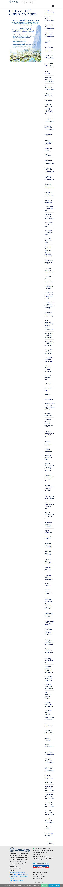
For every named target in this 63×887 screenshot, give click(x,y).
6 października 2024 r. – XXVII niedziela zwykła (49, 804)
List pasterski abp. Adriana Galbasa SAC (48, 678)
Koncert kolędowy (47, 584)
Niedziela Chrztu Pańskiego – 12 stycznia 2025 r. (49, 622)
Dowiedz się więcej (54, 885)
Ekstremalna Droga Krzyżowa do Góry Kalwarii (49, 496)
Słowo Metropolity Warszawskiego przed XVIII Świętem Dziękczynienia (49, 324)
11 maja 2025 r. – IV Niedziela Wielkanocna (49, 351)
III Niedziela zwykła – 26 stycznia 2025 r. (49, 577)
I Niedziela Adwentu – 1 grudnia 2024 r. (49, 704)
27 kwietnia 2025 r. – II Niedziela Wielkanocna (48, 368)
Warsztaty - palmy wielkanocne (48, 443)
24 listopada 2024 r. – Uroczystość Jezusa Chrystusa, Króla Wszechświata (49, 715)
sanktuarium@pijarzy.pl (17, 872)
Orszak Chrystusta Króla (49, 745)
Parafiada (13, 883)
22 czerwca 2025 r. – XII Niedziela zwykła (49, 270)
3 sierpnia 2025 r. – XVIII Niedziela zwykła (49, 194)
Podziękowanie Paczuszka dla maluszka (49, 614)
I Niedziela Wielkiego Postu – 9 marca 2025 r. (49, 515)
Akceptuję (44, 885)
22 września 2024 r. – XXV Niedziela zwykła (49, 820)
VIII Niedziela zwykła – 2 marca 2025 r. (48, 524)
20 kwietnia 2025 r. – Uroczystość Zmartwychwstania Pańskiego (50, 406)
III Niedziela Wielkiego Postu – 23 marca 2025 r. (49, 477)
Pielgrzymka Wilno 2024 (48, 828)
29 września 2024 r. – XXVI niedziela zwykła (49, 812)
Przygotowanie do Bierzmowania (49, 49)
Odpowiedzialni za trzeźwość (49, 201)
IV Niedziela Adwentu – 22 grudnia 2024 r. (49, 650)
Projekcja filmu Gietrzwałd (49, 538)
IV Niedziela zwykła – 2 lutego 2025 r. (48, 569)
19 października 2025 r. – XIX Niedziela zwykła (49, 34)
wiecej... (50, 843)
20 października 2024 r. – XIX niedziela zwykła (49, 788)
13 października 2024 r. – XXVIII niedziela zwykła (49, 796)
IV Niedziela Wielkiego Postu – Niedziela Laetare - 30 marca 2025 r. (49, 467)
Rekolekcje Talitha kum (48, 739)
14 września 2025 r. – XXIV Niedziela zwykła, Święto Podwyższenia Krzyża (49, 109)
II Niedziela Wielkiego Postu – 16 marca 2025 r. (49, 505)
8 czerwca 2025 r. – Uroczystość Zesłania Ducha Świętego (49, 295)
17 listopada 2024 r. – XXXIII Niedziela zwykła (49, 732)
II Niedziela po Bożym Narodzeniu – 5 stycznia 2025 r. (49, 631)
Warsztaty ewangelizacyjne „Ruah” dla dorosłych (49, 487)
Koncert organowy (47, 72)
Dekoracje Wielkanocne (48, 450)
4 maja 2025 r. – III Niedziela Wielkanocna (49, 359)
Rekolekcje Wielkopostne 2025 (48, 457)
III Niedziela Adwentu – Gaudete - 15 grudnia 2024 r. (49, 669)
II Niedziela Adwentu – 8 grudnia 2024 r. (49, 686)
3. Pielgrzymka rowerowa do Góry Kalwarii (49, 835)
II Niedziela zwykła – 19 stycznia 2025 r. (49, 591)
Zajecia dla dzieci (48, 42)
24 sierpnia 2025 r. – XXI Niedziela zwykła (49, 170)
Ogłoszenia (48, 384)
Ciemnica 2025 (49, 399)
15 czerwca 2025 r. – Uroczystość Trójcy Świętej (48, 279)
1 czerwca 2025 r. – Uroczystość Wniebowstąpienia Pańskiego (50, 305)
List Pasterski (48, 100)
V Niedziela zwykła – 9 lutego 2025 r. (48, 561)
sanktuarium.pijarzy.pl (20, 874)
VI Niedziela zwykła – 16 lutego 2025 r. (48, 553)
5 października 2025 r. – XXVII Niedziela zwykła (49, 65)
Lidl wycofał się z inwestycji (49, 287)
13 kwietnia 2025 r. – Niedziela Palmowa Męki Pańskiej (49, 423)
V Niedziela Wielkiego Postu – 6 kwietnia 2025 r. (49, 434)
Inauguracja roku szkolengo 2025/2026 (49, 142)
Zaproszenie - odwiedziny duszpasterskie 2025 (49, 659)
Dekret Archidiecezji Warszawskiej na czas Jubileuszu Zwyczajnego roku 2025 (48, 603)
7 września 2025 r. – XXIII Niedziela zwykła (49, 119)
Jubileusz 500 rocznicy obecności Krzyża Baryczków (48, 152)
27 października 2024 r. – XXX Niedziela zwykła (49, 768)
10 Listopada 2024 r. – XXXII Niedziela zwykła (49, 752)
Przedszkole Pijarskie (17, 881)
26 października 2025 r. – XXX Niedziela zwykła (49, 26)
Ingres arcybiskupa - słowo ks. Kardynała (48, 695)
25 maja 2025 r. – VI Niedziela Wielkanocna (49, 335)
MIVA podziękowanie (49, 725)
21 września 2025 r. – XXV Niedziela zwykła (49, 87)
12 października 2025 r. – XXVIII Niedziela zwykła (49, 57)
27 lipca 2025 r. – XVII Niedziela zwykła (49, 208)
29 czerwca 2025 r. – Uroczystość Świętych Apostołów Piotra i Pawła (48, 251)
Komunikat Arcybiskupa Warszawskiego (49, 216)
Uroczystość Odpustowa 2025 (48, 377)
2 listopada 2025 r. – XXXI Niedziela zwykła (49, 18)
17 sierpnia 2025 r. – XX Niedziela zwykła (49, 178)
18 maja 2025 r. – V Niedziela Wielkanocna (49, 343)
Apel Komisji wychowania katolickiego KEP (49, 161)
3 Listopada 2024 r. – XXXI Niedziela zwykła (49, 760)
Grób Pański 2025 (48, 389)
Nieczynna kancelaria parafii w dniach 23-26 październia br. (49, 778)
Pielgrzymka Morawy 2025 (48, 94)
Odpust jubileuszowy (48, 531)
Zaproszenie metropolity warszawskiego (49, 314)
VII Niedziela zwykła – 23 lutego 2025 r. (48, 545)
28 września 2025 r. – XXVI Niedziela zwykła (49, 79)
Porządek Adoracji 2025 (48, 414)
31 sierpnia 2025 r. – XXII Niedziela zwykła (49, 127)
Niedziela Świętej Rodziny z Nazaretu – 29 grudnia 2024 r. (49, 641)
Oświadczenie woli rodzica (48, 135)
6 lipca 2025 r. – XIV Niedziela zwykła (49, 240)
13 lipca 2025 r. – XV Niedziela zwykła (49, 232)
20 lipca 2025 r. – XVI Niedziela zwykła (49, 224)
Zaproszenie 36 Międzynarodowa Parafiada (49, 262)
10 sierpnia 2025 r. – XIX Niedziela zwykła (49, 186)
